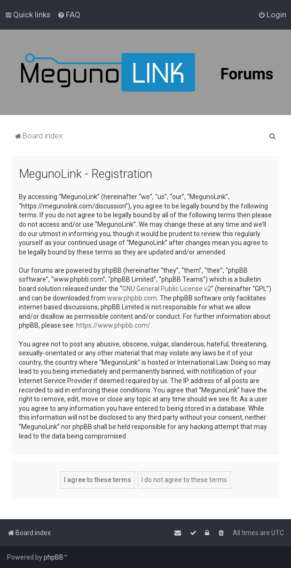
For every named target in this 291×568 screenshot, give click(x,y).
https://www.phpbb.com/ (113, 325)
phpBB (53, 557)
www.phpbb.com (132, 298)
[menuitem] (68, 14)
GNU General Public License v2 (166, 288)
